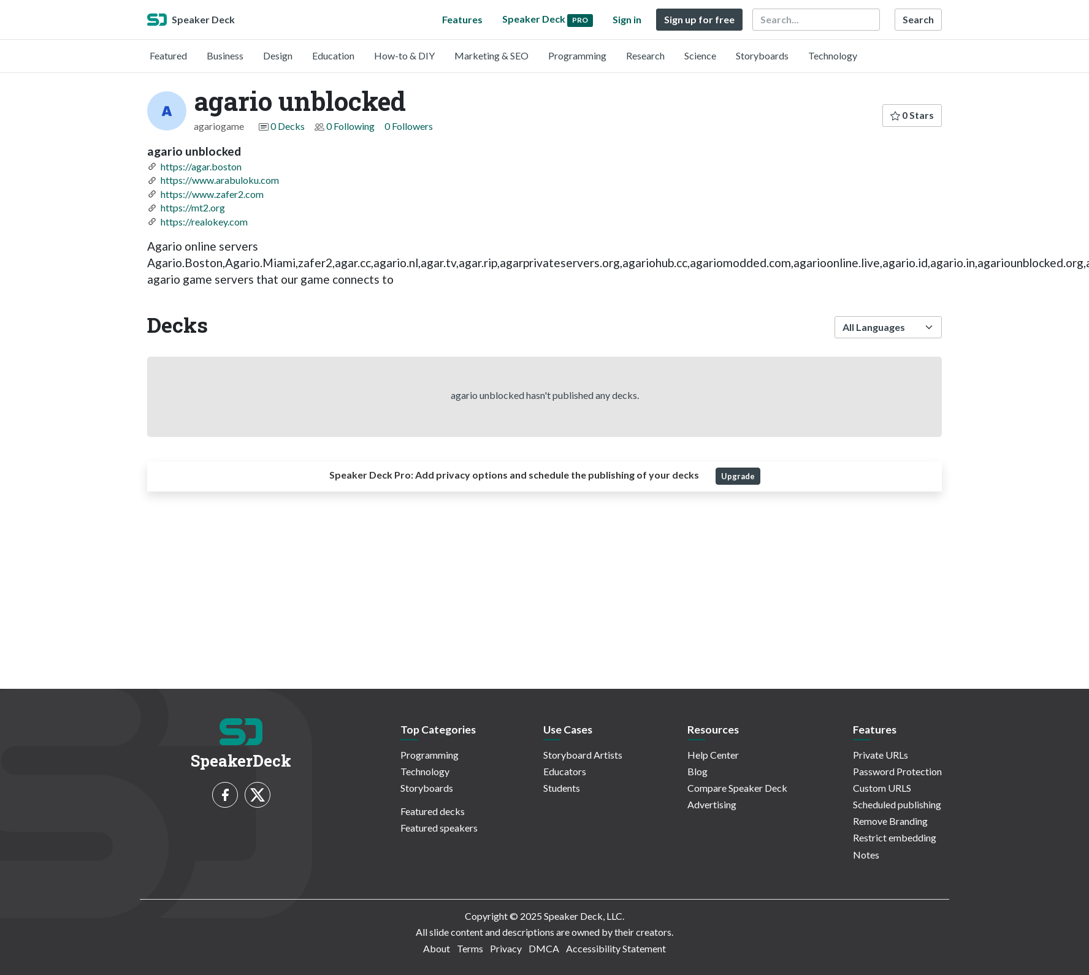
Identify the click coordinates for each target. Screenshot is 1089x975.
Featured (168, 55)
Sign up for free (699, 19)
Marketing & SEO (491, 55)
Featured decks (432, 811)
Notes (866, 854)
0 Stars (912, 115)
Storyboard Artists (582, 755)
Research (645, 55)
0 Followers (408, 126)
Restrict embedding (894, 837)
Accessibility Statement (616, 948)
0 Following (350, 126)
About (436, 948)
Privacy (506, 948)
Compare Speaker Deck (737, 788)
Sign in (627, 19)
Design (277, 55)
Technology (832, 55)
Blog (697, 771)
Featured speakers (439, 827)
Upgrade (738, 476)
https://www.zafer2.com (212, 194)
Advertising (711, 804)
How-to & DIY (404, 55)
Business (225, 55)
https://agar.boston (201, 166)
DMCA (544, 948)
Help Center (713, 755)
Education (333, 55)
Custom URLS (882, 788)
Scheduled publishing (897, 804)
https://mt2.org (193, 207)
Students (561, 788)
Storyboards (762, 55)
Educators (564, 771)
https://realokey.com (204, 221)
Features (462, 19)
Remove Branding (890, 821)
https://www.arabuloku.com (220, 180)
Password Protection (897, 771)
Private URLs (880, 755)
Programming (577, 55)
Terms (470, 948)
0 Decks (287, 126)
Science (700, 55)
